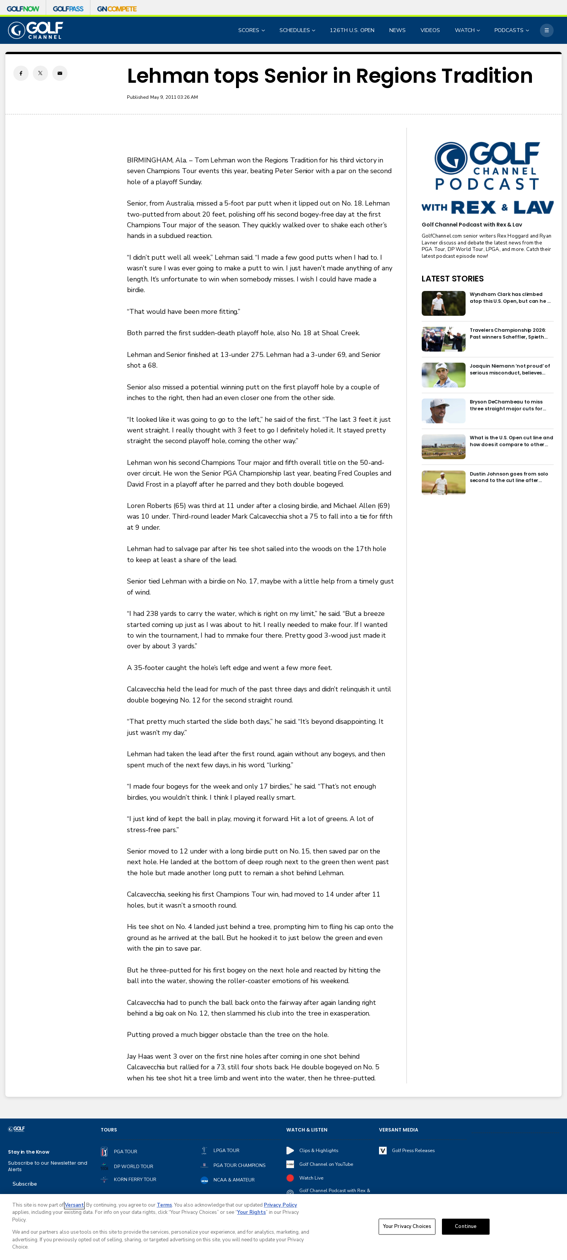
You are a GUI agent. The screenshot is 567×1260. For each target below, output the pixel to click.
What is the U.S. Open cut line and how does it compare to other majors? (511, 441)
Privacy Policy (280, 1205)
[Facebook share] (21, 73)
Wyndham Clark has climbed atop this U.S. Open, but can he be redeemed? (512, 297)
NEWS (397, 30)
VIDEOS (430, 30)
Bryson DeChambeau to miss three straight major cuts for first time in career (506, 405)
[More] (546, 30)
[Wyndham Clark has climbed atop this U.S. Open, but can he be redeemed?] (444, 303)
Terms (164, 1205)
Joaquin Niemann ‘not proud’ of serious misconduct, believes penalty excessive (510, 369)
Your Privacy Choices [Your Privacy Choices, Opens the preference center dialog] (407, 1226)
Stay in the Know (28, 1152)
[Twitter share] (40, 73)
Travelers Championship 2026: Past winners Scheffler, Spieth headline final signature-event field (508, 333)
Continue (466, 1226)
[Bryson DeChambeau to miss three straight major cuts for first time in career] (444, 411)
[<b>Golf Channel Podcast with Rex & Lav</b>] (487, 178)
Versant (74, 1205)
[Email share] (59, 73)
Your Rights (251, 1212)
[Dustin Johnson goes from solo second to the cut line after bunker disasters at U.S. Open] (444, 483)
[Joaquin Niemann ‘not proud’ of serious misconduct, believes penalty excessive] (444, 375)
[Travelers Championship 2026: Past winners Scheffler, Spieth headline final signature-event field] (444, 339)
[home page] (35, 30)
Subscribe (25, 1184)
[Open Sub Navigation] (264, 30)
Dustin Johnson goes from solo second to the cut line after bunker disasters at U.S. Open (509, 477)
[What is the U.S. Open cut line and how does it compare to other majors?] (444, 446)
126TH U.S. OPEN (352, 30)
